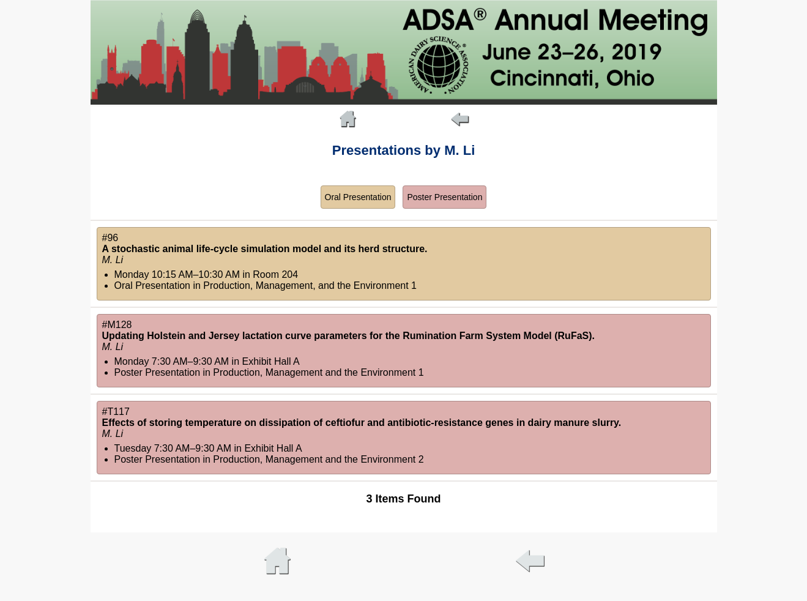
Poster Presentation (444, 197)
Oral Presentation (358, 197)
